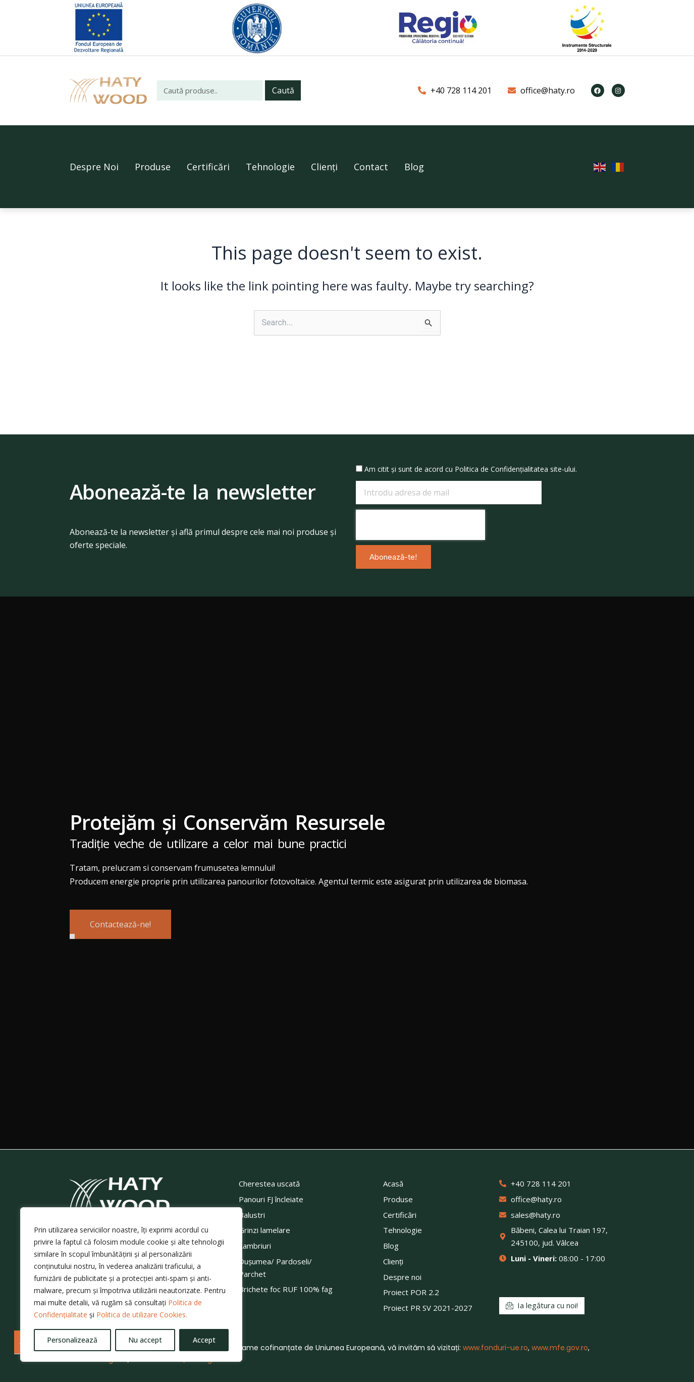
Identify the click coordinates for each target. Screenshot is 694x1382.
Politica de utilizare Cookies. (141, 1314)
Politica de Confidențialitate (499, 469)
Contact (371, 167)
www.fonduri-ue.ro (495, 1348)
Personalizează (72, 1340)
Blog (414, 167)
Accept (204, 1340)
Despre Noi (94, 167)
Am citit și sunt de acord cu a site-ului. (470, 469)
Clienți (324, 167)
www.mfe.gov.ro (559, 1348)
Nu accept (145, 1340)
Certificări (208, 167)
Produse (153, 167)
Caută (283, 90)
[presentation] (420, 525)
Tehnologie (270, 167)
